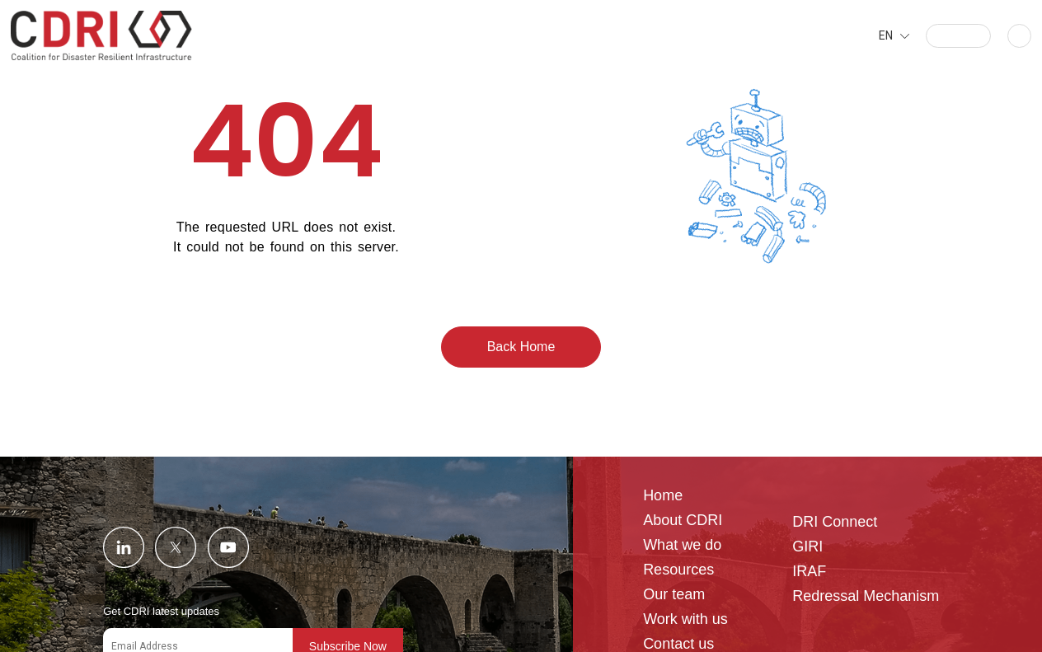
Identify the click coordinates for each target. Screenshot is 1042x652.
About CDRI (682, 520)
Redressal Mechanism (865, 596)
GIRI (807, 547)
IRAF (809, 571)
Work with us (685, 619)
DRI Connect (834, 522)
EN (886, 35)
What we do (682, 545)
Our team (674, 595)
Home (663, 496)
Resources (678, 570)
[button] (958, 36)
